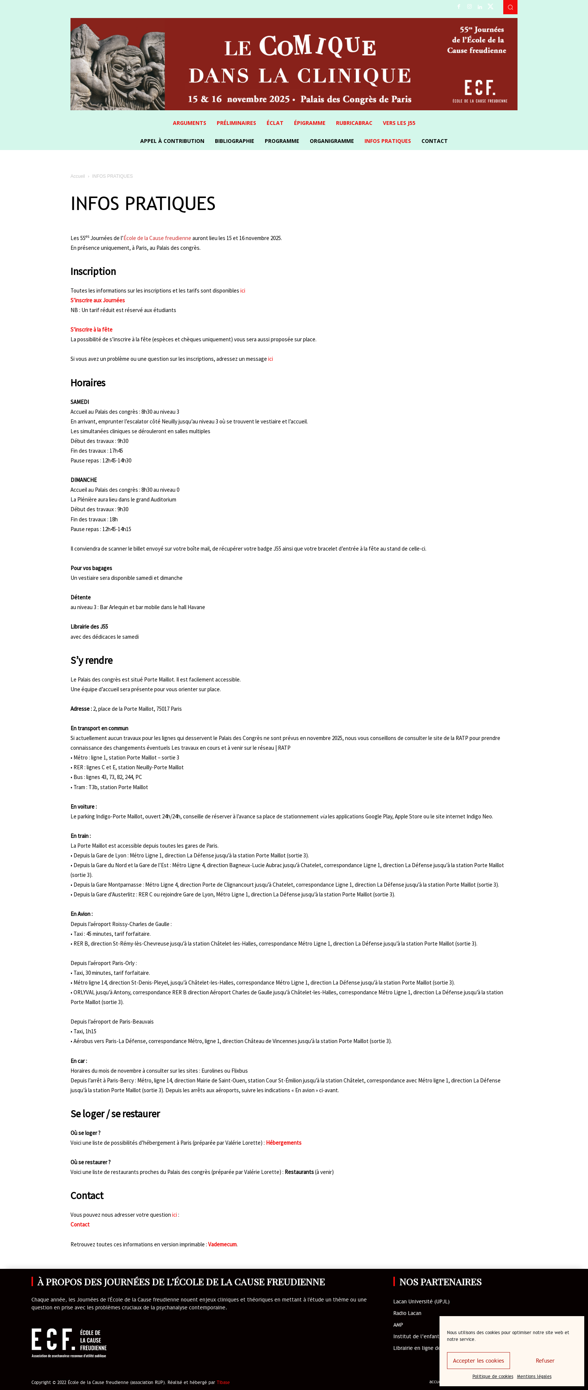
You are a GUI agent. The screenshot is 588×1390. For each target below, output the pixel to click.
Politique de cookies (492, 1376)
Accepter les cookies (478, 1360)
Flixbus (239, 1070)
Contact (80, 1224)
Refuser (545, 1360)
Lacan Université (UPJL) (421, 1301)
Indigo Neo (479, 816)
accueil (436, 1381)
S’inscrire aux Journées (97, 300)
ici (242, 290)
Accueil (77, 176)
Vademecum (222, 1244)
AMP (398, 1325)
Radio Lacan (407, 1313)
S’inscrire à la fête (91, 329)
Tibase (223, 1382)
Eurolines (212, 1070)
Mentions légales (534, 1376)
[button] (510, 7)
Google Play (378, 816)
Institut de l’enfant (416, 1336)
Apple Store (408, 816)
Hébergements (284, 1142)
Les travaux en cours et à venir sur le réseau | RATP (231, 747)
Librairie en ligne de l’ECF (423, 1348)
